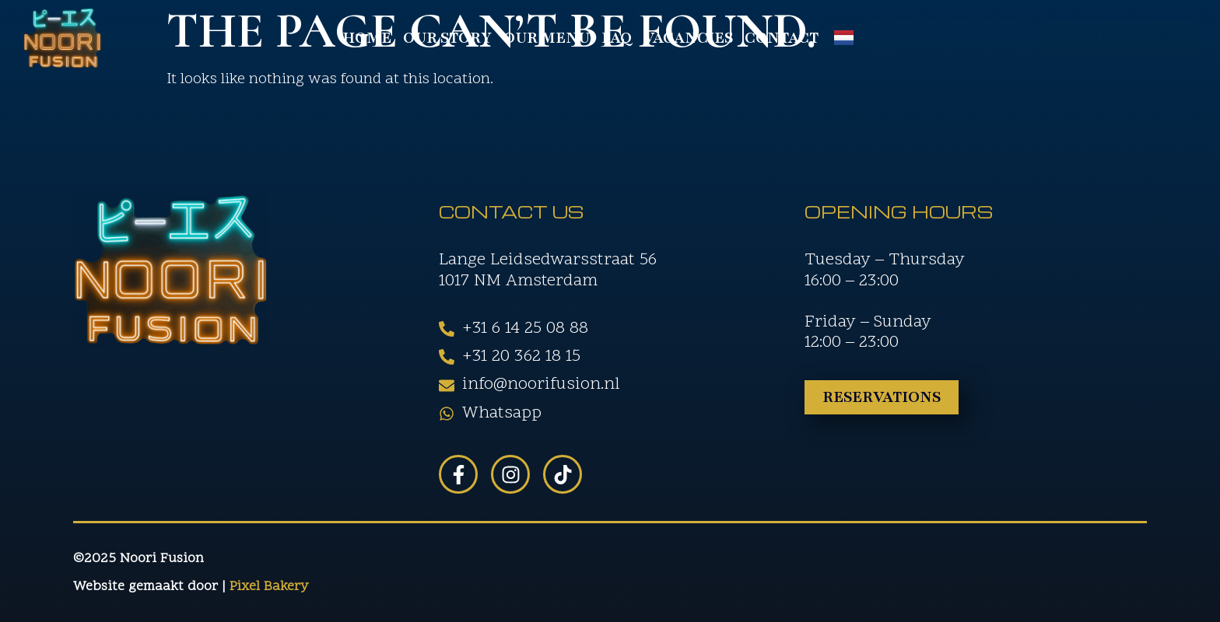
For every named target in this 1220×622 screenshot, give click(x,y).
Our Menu (546, 38)
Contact (782, 38)
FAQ (616, 38)
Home (366, 38)
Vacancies (688, 38)
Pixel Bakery (269, 586)
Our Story (447, 38)
